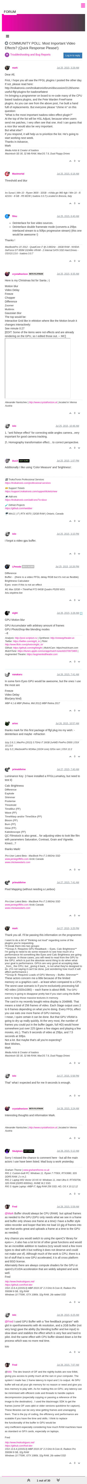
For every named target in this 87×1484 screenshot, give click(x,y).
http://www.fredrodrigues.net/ (20, 1277)
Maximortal (18, 170)
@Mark (9, 1209)
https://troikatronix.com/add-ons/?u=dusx (26, 496)
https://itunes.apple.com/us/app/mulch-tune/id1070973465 (47, 647)
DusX (15, 457)
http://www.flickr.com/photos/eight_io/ (24, 640)
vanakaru (17, 670)
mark (15, 64)
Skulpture (17, 1147)
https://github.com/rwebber (18, 504)
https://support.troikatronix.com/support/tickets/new (31, 487)
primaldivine (19, 765)
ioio (14, 422)
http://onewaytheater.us (62, 634)
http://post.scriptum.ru (26, 634)
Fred (14, 1202)
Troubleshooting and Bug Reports (30, 50)
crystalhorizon (20, 270)
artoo (15, 719)
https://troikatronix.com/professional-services (28, 479)
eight (15, 609)
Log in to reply (73, 51)
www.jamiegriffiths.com (17, 855)
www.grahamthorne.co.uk (36, 1166)
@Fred (9, 1317)
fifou (14, 212)
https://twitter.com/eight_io (26, 637)
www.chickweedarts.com (17, 858)
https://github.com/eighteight (27, 644)
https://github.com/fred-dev (18, 1281)
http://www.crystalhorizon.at (43, 398)
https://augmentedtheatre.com (42, 650)
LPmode (16, 562)
